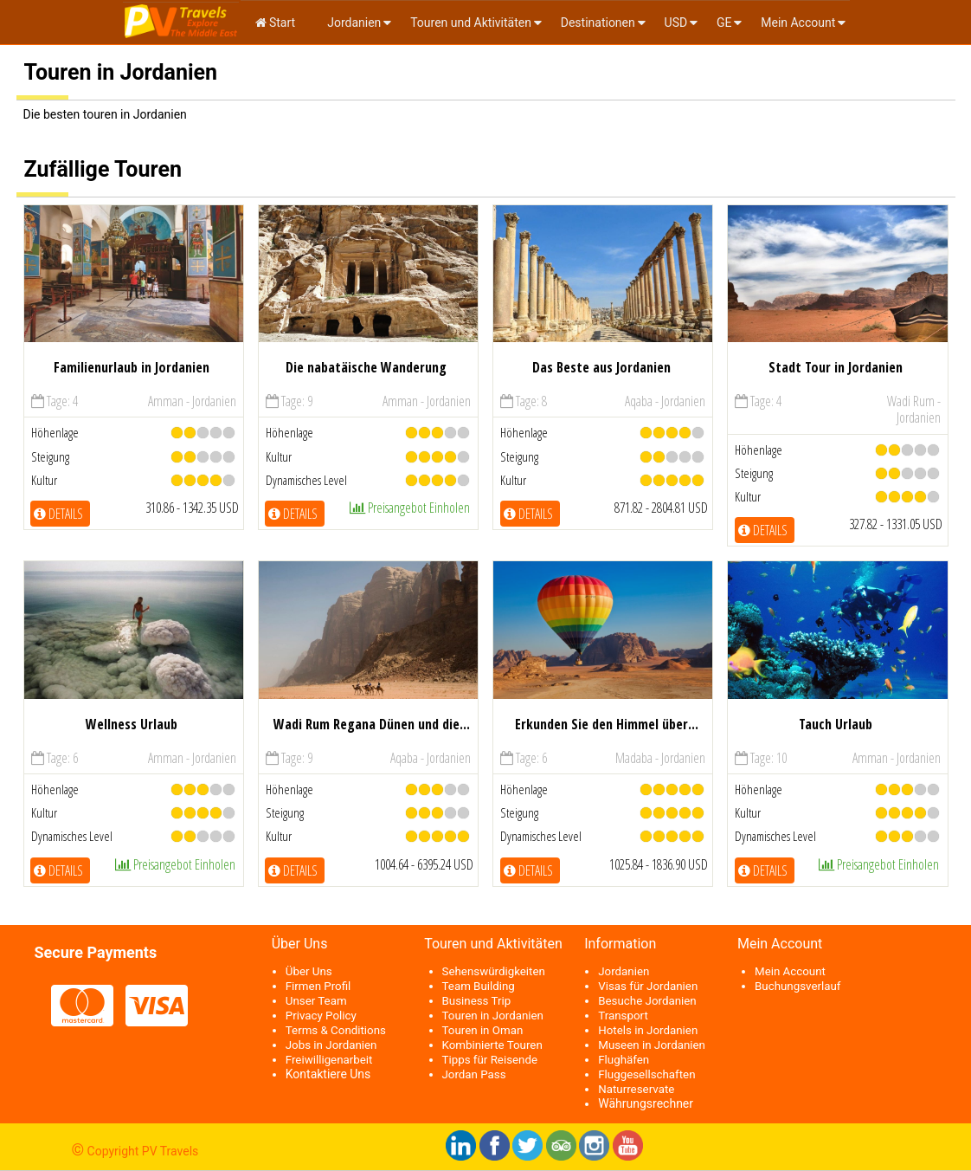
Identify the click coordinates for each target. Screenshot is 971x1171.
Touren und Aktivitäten (470, 22)
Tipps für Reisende (490, 1059)
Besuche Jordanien (647, 1000)
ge (724, 22)
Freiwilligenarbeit (329, 1059)
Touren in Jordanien (492, 1015)
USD (676, 22)
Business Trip (476, 1000)
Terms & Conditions (336, 1030)
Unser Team (316, 1000)
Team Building (478, 986)
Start (275, 22)
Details (58, 513)
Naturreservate (636, 1089)
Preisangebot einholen (410, 507)
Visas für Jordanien (648, 986)
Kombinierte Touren (492, 1044)
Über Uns (309, 971)
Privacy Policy (321, 1015)
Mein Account (798, 22)
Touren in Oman (483, 1030)
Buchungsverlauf (797, 986)
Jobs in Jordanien (331, 1044)
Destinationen (598, 22)
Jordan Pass (474, 1074)
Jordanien (353, 22)
